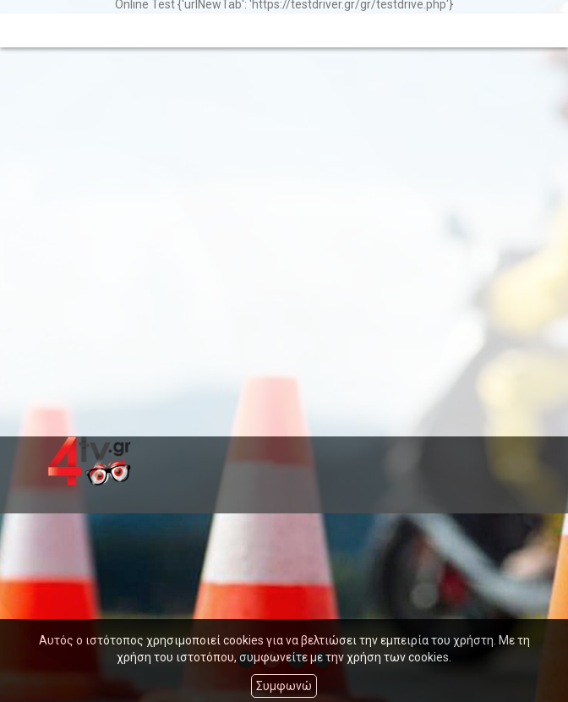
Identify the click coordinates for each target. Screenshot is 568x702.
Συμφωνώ (284, 686)
